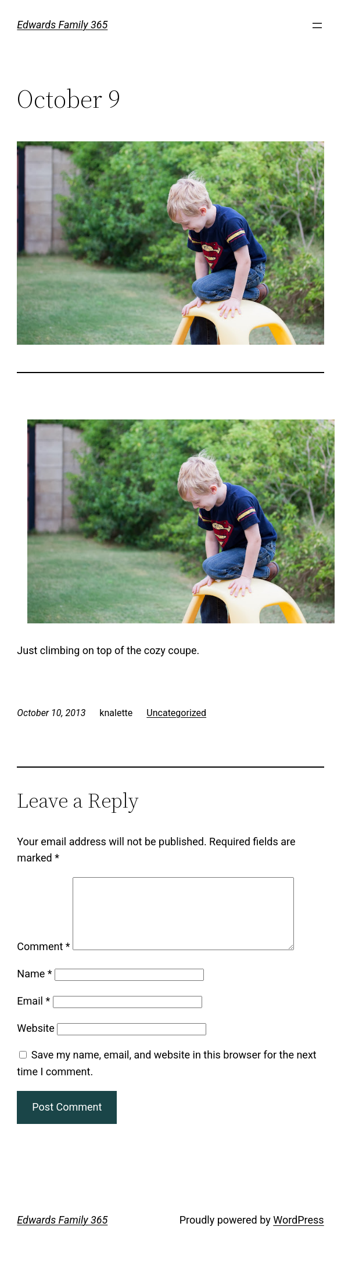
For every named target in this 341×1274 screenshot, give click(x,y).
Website (35, 1042)
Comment (43, 960)
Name (34, 987)
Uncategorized (176, 712)
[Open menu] (317, 25)
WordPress (298, 1234)
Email (33, 1015)
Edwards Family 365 (62, 25)
